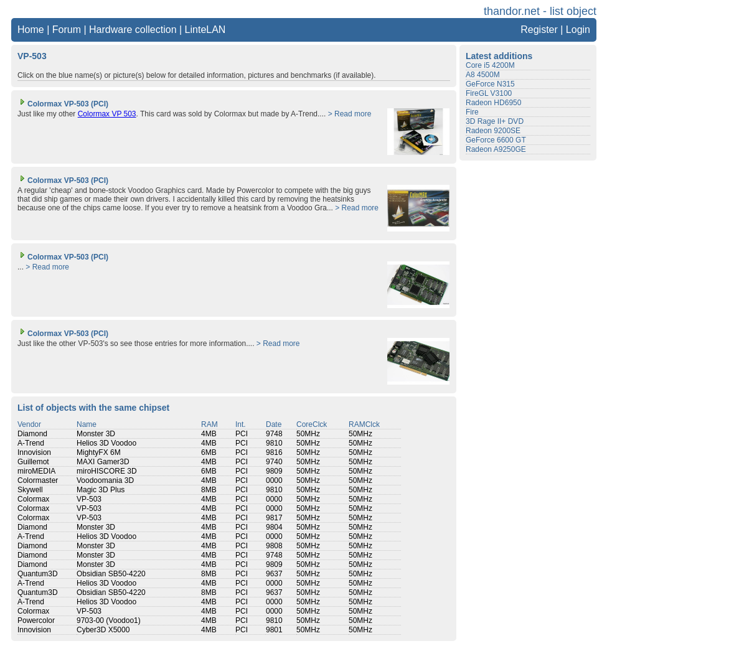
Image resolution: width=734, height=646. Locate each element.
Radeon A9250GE (496, 149)
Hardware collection (133, 29)
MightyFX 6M (99, 452)
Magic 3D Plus (101, 489)
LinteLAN (205, 29)
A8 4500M (483, 74)
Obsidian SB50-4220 (111, 573)
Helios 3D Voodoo (106, 443)
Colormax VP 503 (107, 114)
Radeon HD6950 (493, 102)
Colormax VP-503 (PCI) (62, 104)
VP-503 (89, 499)
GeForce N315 (490, 84)
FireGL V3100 (489, 93)
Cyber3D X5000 (103, 629)
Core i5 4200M (490, 65)
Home (30, 29)
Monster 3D (96, 433)
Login (578, 29)
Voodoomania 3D (105, 480)
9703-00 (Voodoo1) (109, 620)
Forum (66, 29)
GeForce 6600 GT (496, 140)
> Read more (350, 114)
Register (539, 29)
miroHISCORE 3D (107, 471)
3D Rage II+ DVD (495, 121)
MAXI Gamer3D (103, 461)
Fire (472, 112)
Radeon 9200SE (493, 130)
